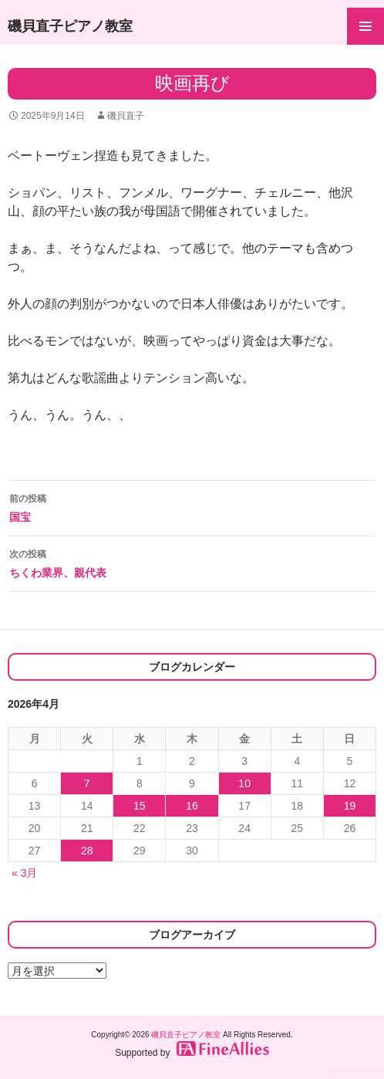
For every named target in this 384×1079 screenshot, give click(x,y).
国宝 (192, 506)
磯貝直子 (125, 115)
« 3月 (24, 873)
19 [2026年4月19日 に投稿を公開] (350, 806)
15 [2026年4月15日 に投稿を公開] (139, 806)
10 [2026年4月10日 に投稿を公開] (244, 783)
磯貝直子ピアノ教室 (70, 26)
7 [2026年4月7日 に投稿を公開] (87, 783)
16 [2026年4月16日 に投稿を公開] (192, 806)
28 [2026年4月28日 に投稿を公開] (87, 850)
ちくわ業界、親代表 (192, 562)
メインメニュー (365, 26)
